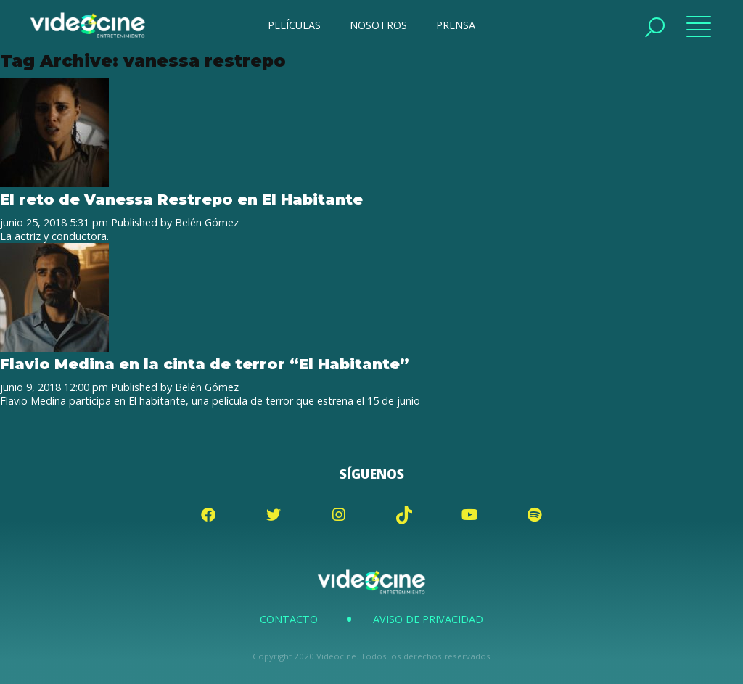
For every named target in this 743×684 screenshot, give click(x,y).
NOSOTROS (378, 25)
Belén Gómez (207, 222)
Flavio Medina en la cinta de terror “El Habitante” (204, 364)
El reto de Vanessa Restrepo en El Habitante (181, 199)
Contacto (289, 619)
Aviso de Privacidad (428, 619)
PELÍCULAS (294, 25)
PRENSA (455, 25)
